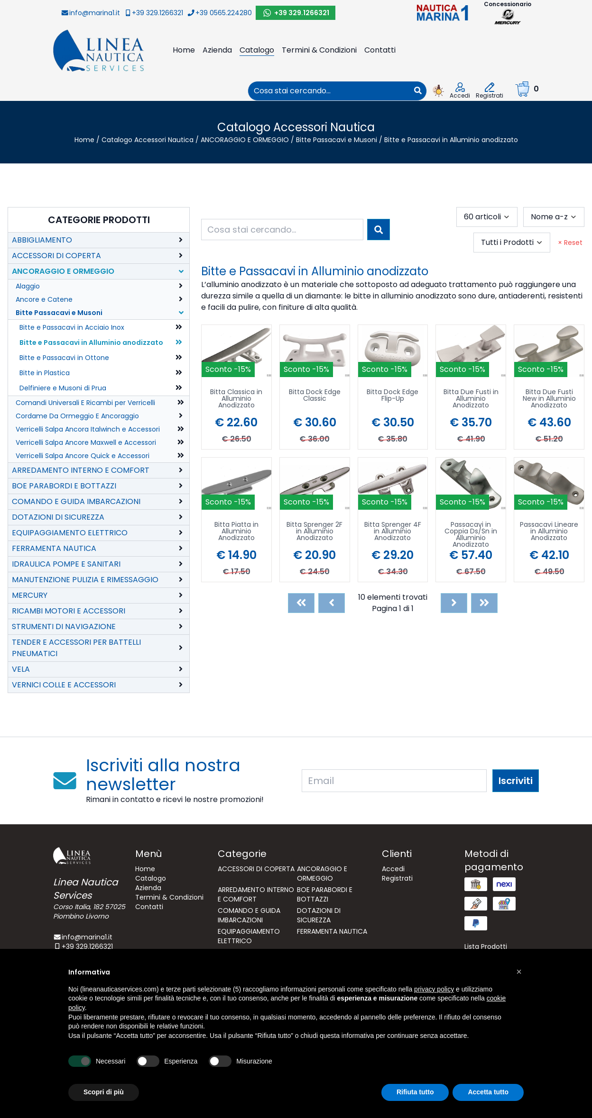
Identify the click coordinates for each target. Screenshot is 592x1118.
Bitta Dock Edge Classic (315, 395)
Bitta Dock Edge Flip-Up (392, 395)
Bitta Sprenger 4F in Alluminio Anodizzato (392, 531)
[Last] (484, 603)
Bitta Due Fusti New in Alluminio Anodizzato (549, 399)
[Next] (454, 603)
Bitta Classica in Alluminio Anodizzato (236, 399)
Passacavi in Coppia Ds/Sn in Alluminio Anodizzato (470, 534)
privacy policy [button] (434, 989)
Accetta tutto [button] (488, 1092)
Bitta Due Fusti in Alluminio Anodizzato (471, 399)
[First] (301, 603)
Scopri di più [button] (103, 1092)
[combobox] (328, 90)
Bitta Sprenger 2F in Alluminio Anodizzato (314, 531)
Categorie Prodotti (99, 219)
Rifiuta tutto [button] (415, 1092)
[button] (519, 971)
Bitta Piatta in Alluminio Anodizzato (236, 531)
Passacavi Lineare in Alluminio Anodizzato (549, 531)
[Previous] (331, 603)
